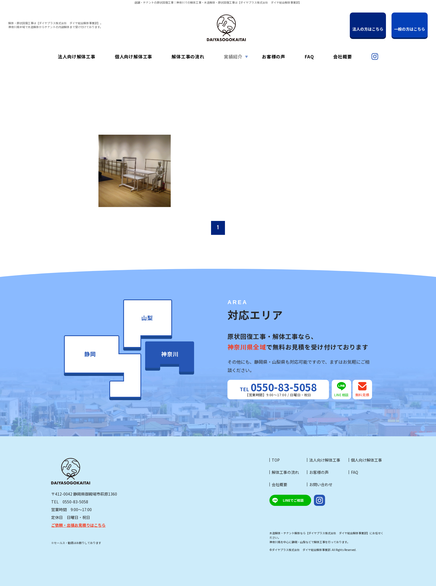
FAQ (354, 472)
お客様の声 (319, 472)
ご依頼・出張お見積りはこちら (78, 525)
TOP (276, 460)
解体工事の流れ (285, 472)
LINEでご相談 (293, 500)
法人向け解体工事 (324, 460)
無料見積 (362, 389)
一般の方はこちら (409, 29)
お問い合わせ (321, 484)
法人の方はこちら (367, 29)
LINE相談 (341, 389)
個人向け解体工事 (366, 460)
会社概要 (279, 484)
